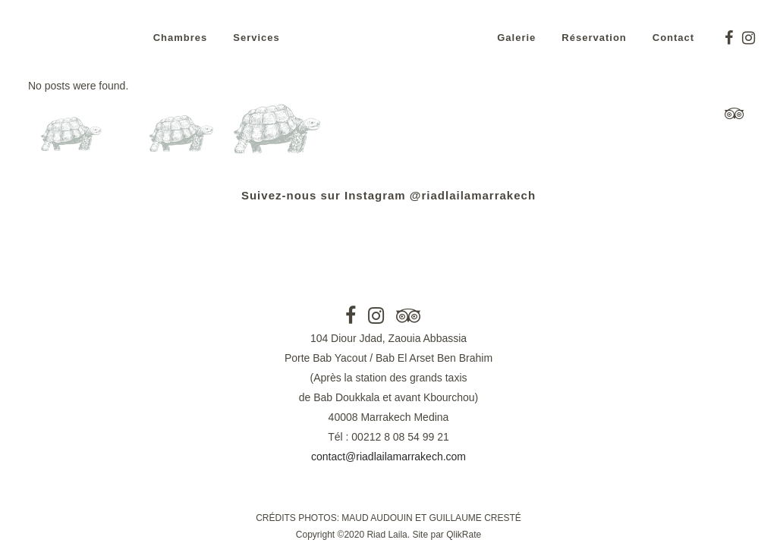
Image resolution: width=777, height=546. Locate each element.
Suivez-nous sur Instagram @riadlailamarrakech (388, 195)
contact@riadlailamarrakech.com (388, 456)
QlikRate (463, 534)
